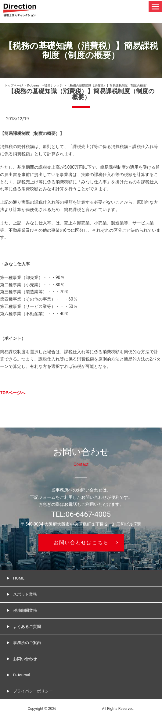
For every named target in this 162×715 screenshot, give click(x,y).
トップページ (14, 85)
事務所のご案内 (27, 642)
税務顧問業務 (25, 610)
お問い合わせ (25, 659)
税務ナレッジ (53, 85)
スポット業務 (25, 594)
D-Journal (33, 85)
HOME (18, 578)
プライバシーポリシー (33, 691)
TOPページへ (12, 392)
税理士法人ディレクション (79, 708)
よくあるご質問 (27, 626)
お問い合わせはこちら (81, 542)
